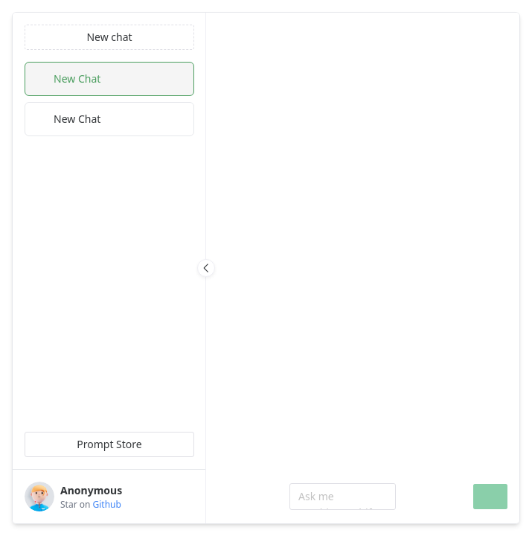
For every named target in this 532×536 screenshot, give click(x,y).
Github (107, 504)
